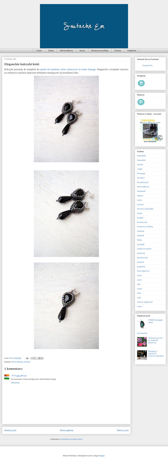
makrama (140, 231)
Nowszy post (10, 430)
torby (139, 298)
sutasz (139, 275)
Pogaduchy (131, 50)
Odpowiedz (15, 383)
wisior (139, 306)
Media (139, 240)
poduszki (140, 262)
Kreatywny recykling (99, 50)
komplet (140, 218)
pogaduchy (141, 267)
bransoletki (141, 160)
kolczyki (27, 362)
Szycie (82, 50)
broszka (140, 164)
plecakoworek (142, 258)
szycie (139, 280)
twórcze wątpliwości (145, 302)
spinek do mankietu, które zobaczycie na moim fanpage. (68, 69)
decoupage (141, 173)
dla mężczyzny (142, 182)
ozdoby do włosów (144, 249)
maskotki (140, 235)
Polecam (117, 50)
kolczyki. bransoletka (145, 209)
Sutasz (51, 50)
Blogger (102, 456)
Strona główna (66, 430)
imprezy (140, 196)
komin (139, 213)
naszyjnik (140, 244)
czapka (139, 169)
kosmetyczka (142, 222)
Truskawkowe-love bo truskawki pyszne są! (155, 340)
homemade (141, 191)
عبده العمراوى (21, 376)
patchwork (141, 253)
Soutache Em (148, 66)
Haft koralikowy (66, 50)
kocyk (139, 200)
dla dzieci (140, 178)
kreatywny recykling (145, 227)
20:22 (14, 376)
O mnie (39, 50)
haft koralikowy (17, 362)
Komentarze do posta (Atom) (71, 439)
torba (139, 293)
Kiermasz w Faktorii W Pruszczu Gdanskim (156, 353)
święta (139, 289)
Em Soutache (142, 333)
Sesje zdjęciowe (143, 271)
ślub (138, 284)
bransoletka (141, 156)
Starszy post (122, 430)
